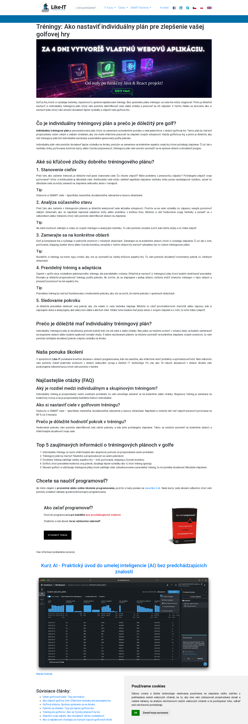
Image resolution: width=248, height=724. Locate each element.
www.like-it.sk (152, 488)
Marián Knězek (44, 673)
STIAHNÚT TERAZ (57, 535)
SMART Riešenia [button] (139, 7)
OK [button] (135, 712)
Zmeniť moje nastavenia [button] (155, 712)
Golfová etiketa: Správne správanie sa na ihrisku (69, 704)
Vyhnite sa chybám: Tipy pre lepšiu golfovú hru (68, 708)
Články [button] (122, 7)
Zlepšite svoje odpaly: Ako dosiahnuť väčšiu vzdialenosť (73, 715)
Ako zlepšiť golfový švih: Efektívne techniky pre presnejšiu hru (77, 700)
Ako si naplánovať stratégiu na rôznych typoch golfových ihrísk (77, 719)
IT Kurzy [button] (109, 7)
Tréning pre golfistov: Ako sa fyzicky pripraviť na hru (71, 712)
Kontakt (164, 7)
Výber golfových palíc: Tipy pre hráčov (64, 696)
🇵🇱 (201, 7)
